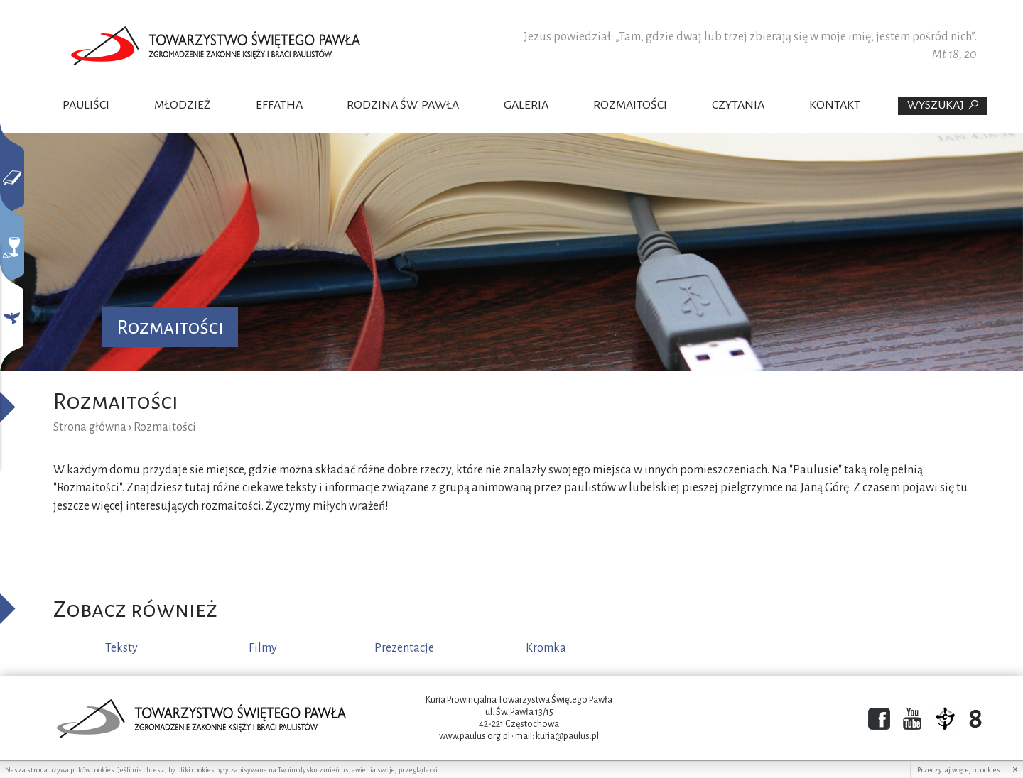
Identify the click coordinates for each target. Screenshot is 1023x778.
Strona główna (89, 427)
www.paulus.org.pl (474, 736)
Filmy (263, 648)
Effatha (279, 105)
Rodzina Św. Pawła (403, 105)
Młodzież (182, 105)
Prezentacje (404, 648)
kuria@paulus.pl (567, 736)
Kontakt (834, 105)
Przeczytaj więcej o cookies (958, 770)
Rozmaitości (630, 105)
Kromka (546, 648)
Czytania (738, 105)
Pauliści (86, 105)
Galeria (526, 105)
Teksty (121, 648)
